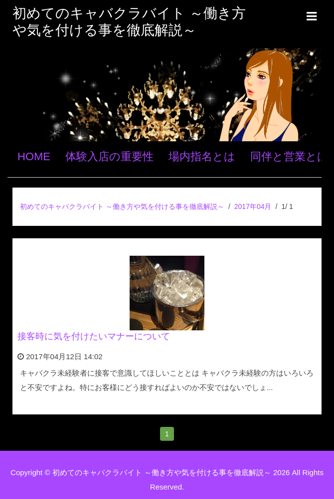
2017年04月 (253, 206)
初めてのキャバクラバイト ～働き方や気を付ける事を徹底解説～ (122, 206)
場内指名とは (201, 156)
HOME (33, 156)
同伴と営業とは (289, 156)
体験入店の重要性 (109, 156)
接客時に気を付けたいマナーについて (93, 336)
